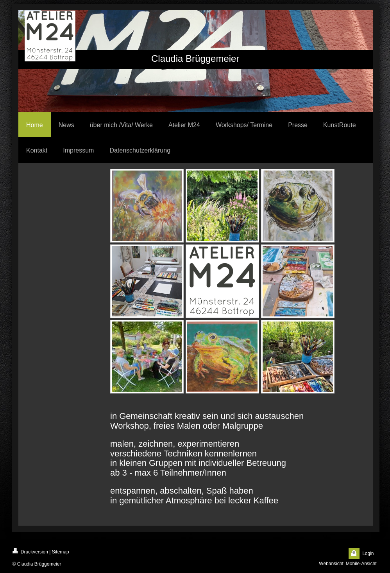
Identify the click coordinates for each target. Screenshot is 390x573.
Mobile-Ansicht (361, 563)
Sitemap (60, 552)
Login (368, 553)
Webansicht (331, 563)
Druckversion (30, 551)
